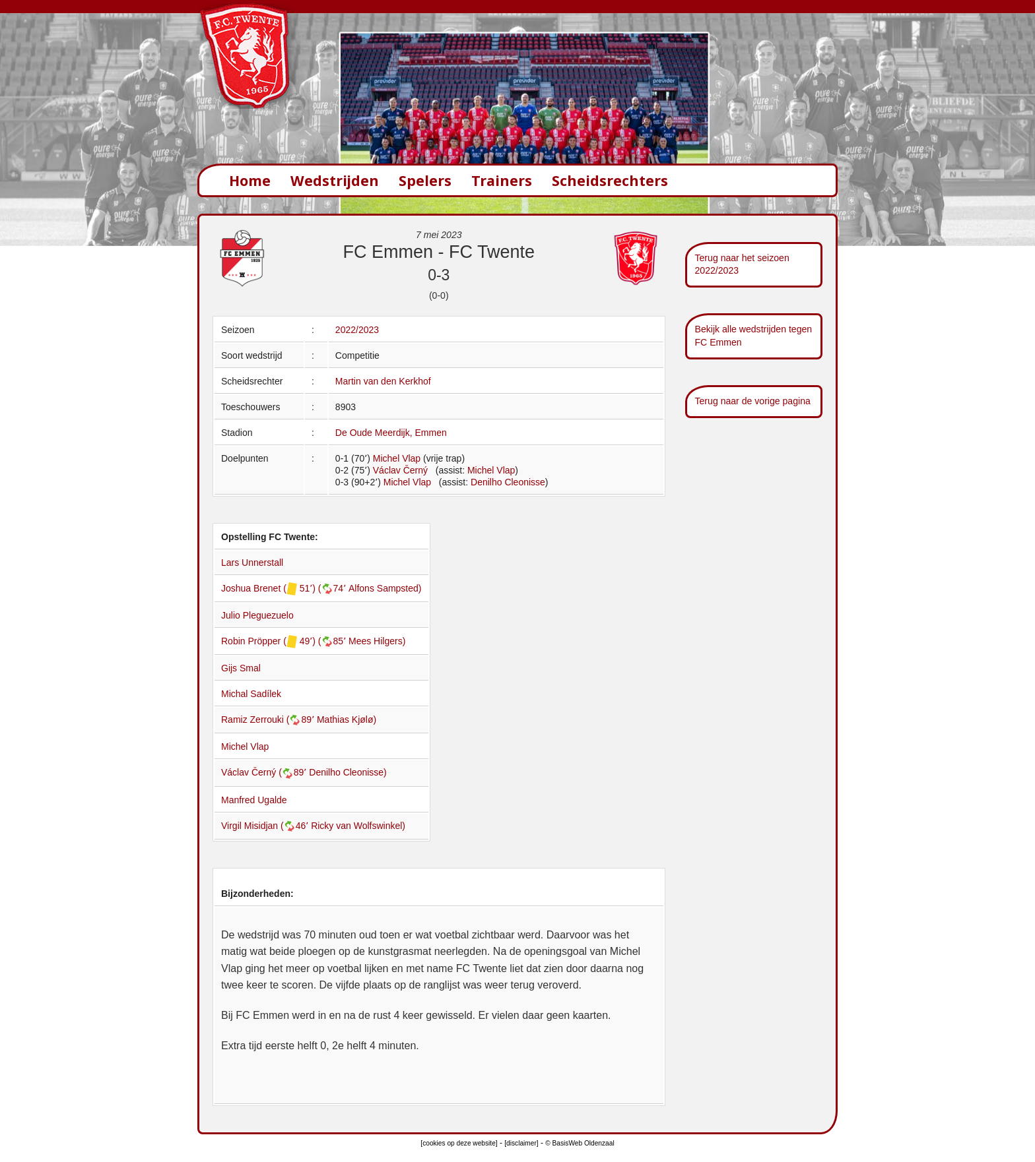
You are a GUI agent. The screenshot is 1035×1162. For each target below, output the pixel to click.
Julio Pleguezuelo (257, 615)
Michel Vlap (396, 458)
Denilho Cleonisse (508, 482)
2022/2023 (357, 329)
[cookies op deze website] (458, 1143)
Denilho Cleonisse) (348, 772)
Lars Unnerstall (252, 562)
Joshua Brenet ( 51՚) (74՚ (285, 588)
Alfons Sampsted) (385, 588)
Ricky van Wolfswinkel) (358, 825)
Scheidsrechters (610, 180)
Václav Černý (400, 470)
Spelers (425, 180)
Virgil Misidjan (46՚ (266, 825)
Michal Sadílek (251, 693)
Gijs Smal (241, 668)
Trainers (501, 180)
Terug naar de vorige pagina (753, 401)
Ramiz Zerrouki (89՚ (269, 719)
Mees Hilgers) (377, 641)
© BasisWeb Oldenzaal (579, 1143)
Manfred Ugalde (254, 800)
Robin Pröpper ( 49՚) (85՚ (285, 641)
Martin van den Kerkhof (383, 381)
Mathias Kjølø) (346, 719)
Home (250, 180)
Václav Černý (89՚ (265, 772)
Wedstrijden (334, 180)
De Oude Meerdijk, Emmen (391, 432)
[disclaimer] (521, 1143)
